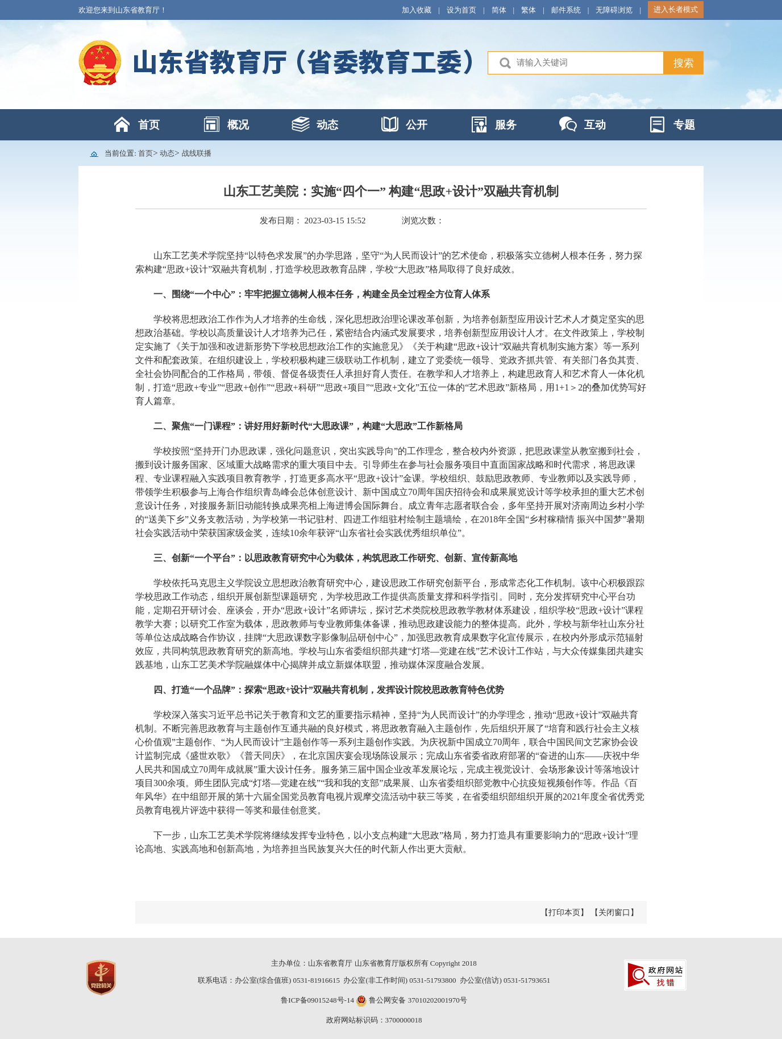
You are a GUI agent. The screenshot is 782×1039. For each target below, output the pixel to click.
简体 (499, 10)
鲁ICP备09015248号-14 (317, 1000)
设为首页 (461, 10)
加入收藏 (416, 10)
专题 (684, 125)
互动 (595, 125)
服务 (506, 125)
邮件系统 (566, 10)
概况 (238, 125)
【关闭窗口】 (614, 912)
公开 (416, 125)
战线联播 (196, 153)
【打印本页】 (564, 912)
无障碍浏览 (614, 10)
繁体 (528, 10)
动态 (327, 125)
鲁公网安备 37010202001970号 (417, 1000)
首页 (149, 125)
